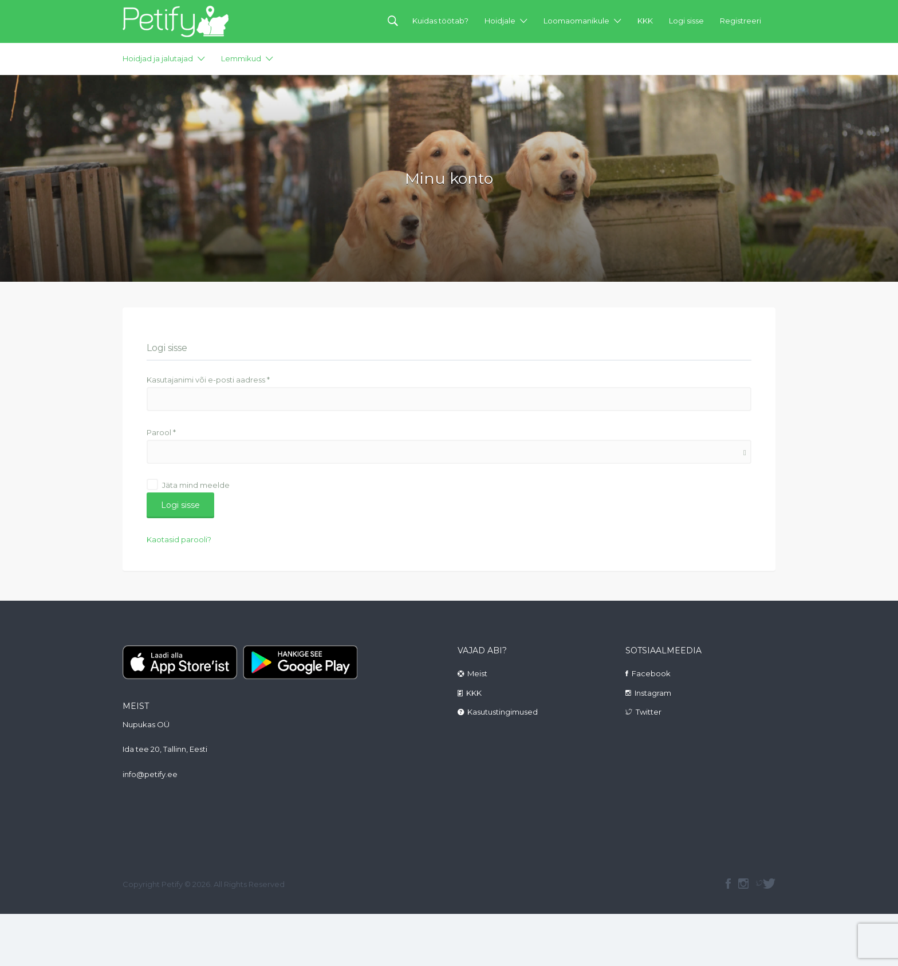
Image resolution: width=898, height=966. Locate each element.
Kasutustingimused (502, 711)
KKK (645, 20)
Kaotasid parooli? (179, 539)
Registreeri (740, 20)
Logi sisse (686, 20)
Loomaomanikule (576, 20)
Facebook (651, 673)
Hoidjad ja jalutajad (158, 58)
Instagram (653, 692)
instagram (743, 883)
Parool (161, 432)
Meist (477, 673)
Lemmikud (241, 58)
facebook (728, 883)
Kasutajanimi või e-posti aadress (208, 379)
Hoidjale (500, 20)
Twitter (648, 711)
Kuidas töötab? (440, 20)
